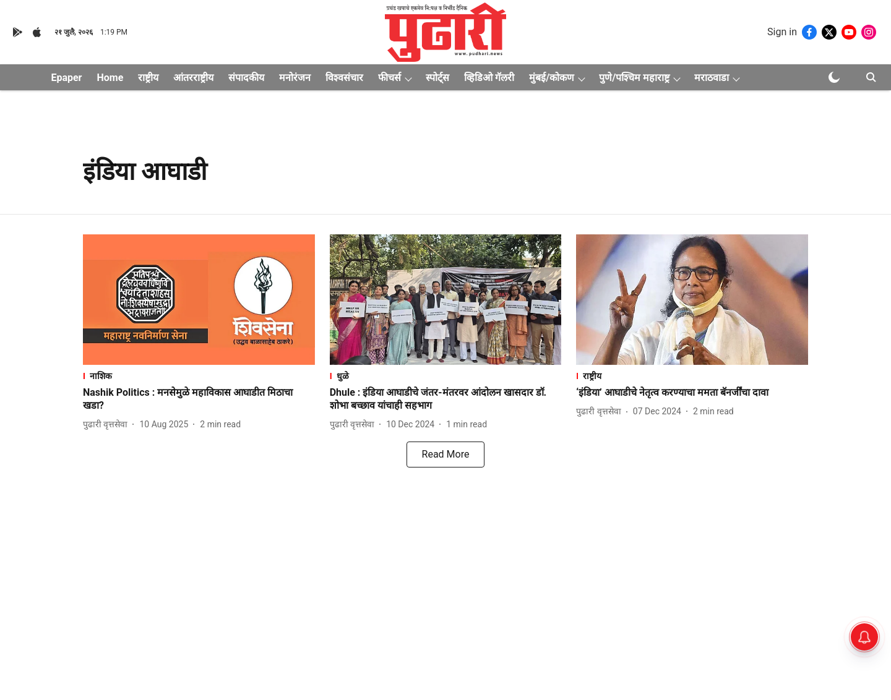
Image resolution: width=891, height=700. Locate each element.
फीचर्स (389, 77)
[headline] (199, 399)
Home (110, 77)
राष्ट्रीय (148, 77)
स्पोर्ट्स (437, 77)
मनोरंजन (295, 77)
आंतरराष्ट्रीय (193, 77)
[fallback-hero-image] (199, 299)
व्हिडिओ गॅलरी (489, 77)
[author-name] (107, 424)
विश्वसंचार (344, 77)
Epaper (66, 77)
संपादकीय (246, 77)
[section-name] (199, 376)
